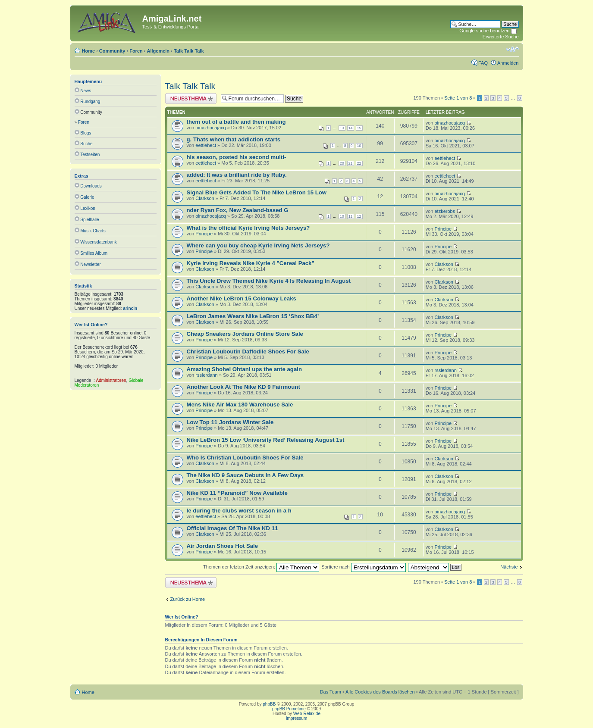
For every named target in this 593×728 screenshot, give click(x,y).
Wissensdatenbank (98, 242)
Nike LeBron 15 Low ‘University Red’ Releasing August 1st (266, 440)
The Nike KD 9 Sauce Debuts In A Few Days (245, 475)
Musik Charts (92, 230)
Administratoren (111, 380)
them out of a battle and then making (236, 122)
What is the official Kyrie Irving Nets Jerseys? (248, 228)
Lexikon (87, 208)
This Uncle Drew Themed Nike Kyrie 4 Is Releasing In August (269, 281)
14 (350, 128)
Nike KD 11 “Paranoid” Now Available (237, 493)
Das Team (330, 691)
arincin (130, 308)
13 (342, 128)
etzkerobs (444, 211)
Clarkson (204, 198)
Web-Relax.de (306, 713)
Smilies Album (93, 253)
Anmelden (508, 63)
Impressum (296, 718)
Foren (136, 50)
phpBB (269, 704)
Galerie (87, 197)
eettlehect (205, 145)
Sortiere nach (363, 566)
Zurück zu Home (187, 599)
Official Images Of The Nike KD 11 (232, 528)
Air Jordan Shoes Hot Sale (222, 546)
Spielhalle (89, 219)
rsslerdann (206, 375)
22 (359, 163)
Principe (204, 233)
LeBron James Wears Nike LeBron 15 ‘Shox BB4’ (253, 316)
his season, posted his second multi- (236, 157)
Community (112, 50)
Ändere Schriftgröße (512, 49)
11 (350, 216)
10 (359, 146)
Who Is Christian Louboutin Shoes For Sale (245, 457)
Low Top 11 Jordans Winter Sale (230, 422)
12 (359, 216)
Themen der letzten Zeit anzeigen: (261, 566)
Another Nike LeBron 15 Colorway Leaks (241, 298)
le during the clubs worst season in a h (239, 510)
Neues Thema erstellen (190, 98)
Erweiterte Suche (501, 36)
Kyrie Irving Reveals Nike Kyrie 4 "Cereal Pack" (250, 263)
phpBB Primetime (289, 708)
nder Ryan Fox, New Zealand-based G (238, 210)
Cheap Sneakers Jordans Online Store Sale (245, 334)
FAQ (483, 63)
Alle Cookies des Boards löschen (380, 691)
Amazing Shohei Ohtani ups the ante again (244, 369)
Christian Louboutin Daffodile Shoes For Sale (248, 351)
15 (359, 128)
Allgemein (158, 50)
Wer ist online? (91, 324)
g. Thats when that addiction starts (234, 139)
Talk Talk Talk (189, 50)
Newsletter (90, 264)
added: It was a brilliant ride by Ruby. (237, 175)
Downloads (90, 186)
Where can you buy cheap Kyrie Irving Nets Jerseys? (258, 245)
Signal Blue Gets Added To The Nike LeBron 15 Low (257, 192)
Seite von (458, 97)
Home (88, 50)
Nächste (509, 566)
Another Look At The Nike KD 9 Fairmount (243, 387)
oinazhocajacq (210, 127)
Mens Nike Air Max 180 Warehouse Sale (240, 404)
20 (342, 163)
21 (350, 163)
